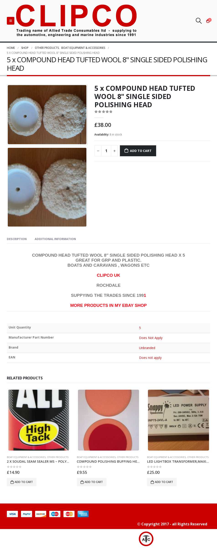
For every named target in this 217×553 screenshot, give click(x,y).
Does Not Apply (151, 338)
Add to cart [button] (24, 482)
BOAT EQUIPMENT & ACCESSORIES (26, 457)
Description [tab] (17, 239)
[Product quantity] (106, 150)
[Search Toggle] (198, 21)
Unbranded (147, 348)
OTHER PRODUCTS (57, 457)
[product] (38, 420)
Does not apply (150, 357)
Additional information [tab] (55, 239)
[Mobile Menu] (10, 21)
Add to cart (141, 151)
